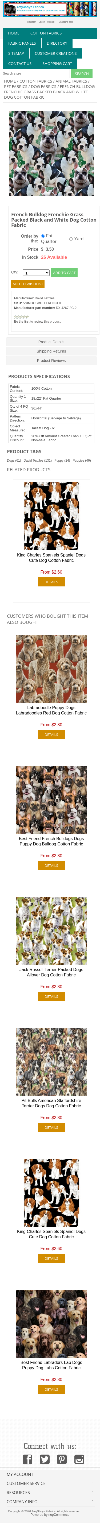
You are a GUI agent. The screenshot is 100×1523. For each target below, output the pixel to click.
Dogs (10, 460)
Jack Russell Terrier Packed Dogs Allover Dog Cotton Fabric (51, 972)
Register (31, 22)
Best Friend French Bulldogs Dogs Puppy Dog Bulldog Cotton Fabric (51, 841)
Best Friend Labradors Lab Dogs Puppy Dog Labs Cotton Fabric (51, 1365)
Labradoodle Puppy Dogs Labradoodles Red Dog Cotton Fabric (51, 710)
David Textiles (44, 298)
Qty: (14, 272)
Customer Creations (56, 53)
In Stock (30, 257)
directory (57, 43)
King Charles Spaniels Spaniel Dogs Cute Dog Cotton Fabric (51, 558)
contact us (19, 63)
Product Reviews (51, 360)
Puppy (58, 460)
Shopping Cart (57, 63)
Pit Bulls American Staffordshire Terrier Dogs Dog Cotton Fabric (51, 1103)
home (13, 33)
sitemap (16, 53)
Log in (42, 22)
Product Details (51, 342)
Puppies (78, 460)
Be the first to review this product (37, 321)
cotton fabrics (46, 33)
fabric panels (22, 43)
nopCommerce (59, 1515)
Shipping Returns (51, 351)
